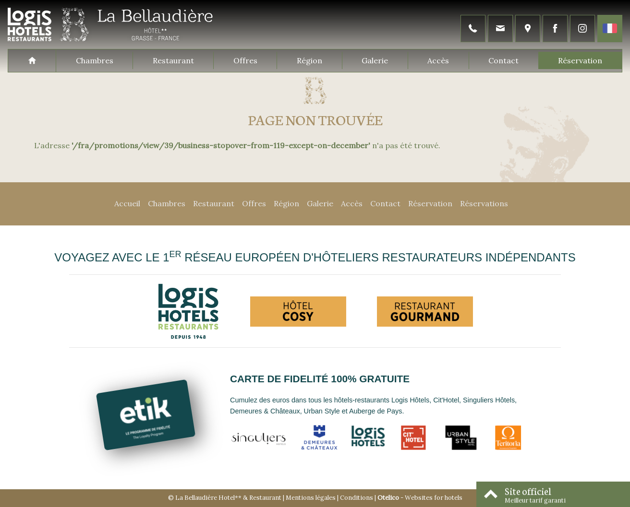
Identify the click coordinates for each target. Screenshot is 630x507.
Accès (438, 60)
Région (309, 60)
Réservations (484, 203)
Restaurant (173, 60)
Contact (503, 60)
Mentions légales (311, 498)
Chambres (94, 60)
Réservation (580, 60)
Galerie (375, 60)
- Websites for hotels (419, 498)
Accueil (127, 203)
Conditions (356, 498)
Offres (245, 60)
